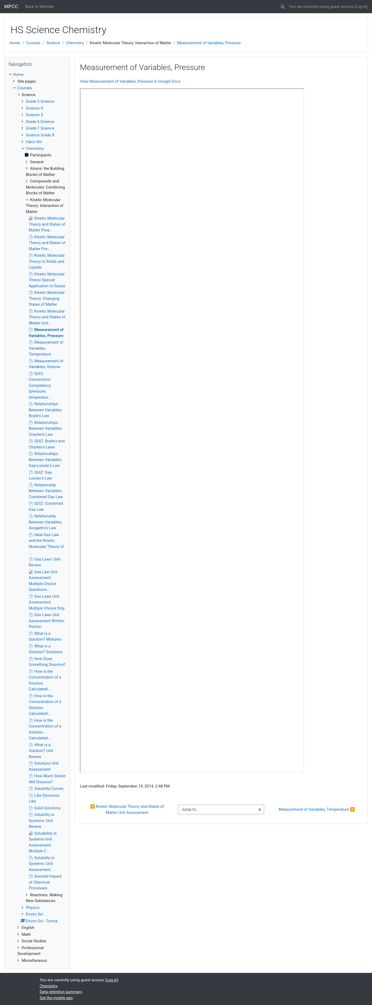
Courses (33, 43)
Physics (33, 907)
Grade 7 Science (40, 128)
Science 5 (34, 114)
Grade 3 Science (40, 101)
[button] (283, 6)
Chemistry (75, 43)
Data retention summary (61, 991)
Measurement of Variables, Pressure (209, 43)
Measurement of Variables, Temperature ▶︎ (317, 809)
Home (14, 43)
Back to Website (39, 6)
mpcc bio (34, 141)
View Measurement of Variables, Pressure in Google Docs (130, 81)
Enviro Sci (34, 914)
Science (53, 43)
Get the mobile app (56, 998)
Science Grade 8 (40, 135)
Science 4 (34, 108)
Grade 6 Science (40, 121)
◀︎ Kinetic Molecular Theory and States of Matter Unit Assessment (127, 809)
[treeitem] (37, 75)
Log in (361, 6)
